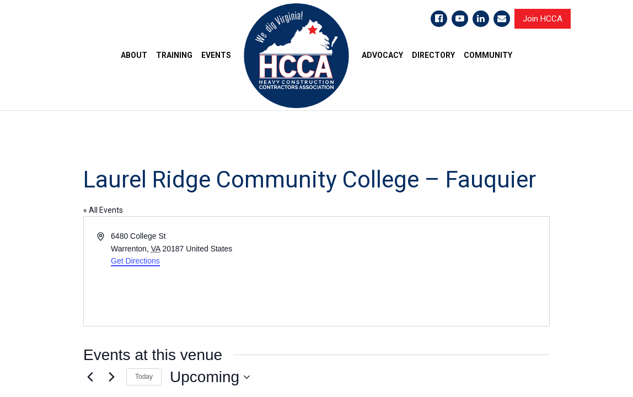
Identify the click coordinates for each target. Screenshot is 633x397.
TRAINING (174, 55)
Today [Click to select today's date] (144, 376)
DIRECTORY (433, 55)
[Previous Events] (89, 377)
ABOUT (134, 55)
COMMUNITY (488, 55)
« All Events (103, 210)
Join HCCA (542, 19)
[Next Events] (111, 377)
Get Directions (135, 260)
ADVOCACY (382, 55)
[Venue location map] (432, 271)
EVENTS (216, 55)
